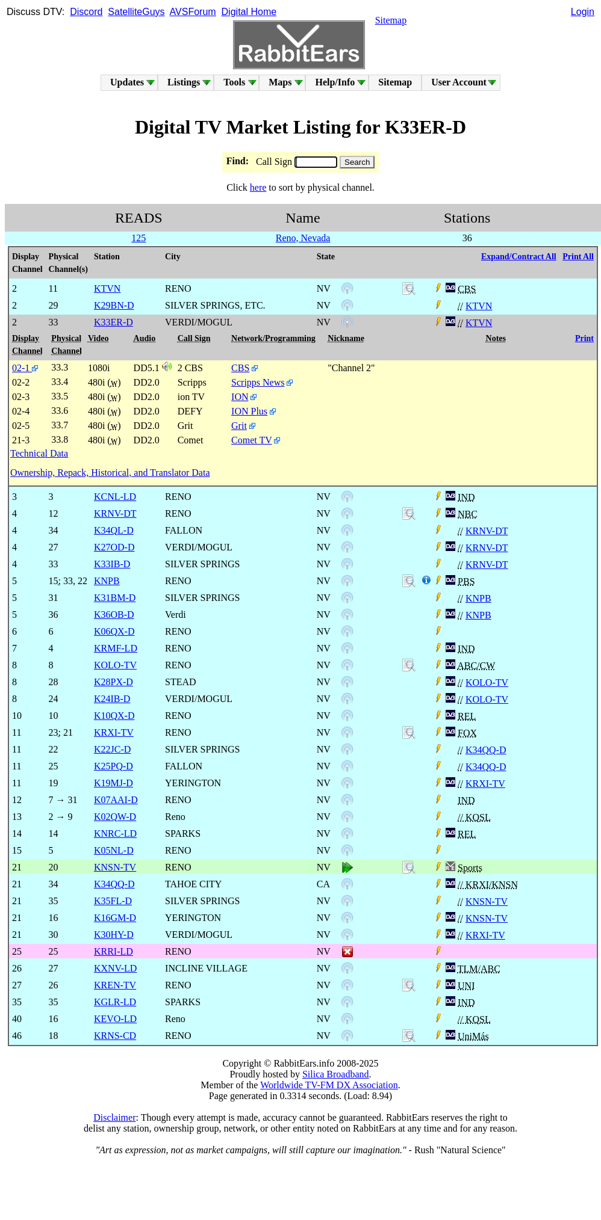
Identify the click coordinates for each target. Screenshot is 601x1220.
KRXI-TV (485, 783)
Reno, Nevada (303, 238)
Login (582, 12)
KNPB (478, 598)
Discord (86, 12)
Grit (239, 426)
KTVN (479, 306)
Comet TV (251, 440)
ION (239, 397)
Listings (183, 82)
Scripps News (257, 382)
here (258, 187)
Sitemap (390, 20)
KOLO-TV (487, 682)
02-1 (25, 368)
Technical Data (39, 453)
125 (138, 238)
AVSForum (193, 12)
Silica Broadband (335, 1074)
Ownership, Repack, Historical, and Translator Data (110, 472)
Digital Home (249, 12)
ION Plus (249, 411)
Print (584, 338)
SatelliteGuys (136, 12)
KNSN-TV (487, 901)
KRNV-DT (487, 531)
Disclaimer (114, 1117)
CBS (240, 368)
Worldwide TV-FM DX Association (329, 1085)
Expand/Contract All (518, 256)
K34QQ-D (486, 750)
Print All (578, 256)
